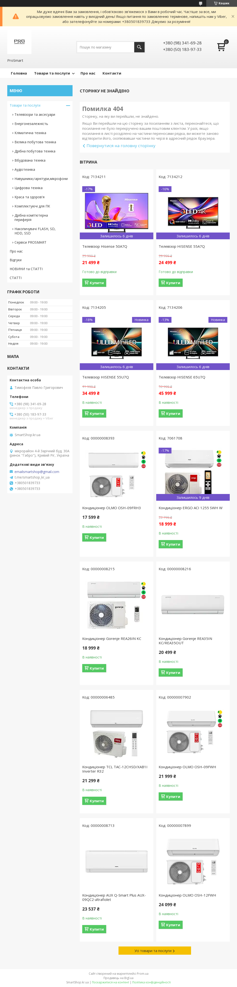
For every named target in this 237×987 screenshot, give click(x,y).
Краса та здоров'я (29, 197)
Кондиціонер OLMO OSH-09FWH (187, 767)
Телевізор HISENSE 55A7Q (182, 246)
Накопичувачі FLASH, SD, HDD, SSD (35, 230)
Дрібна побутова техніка (35, 151)
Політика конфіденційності (151, 982)
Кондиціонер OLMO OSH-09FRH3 (111, 508)
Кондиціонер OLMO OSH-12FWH (187, 895)
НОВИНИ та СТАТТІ (26, 269)
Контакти (112, 73)
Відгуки (16, 260)
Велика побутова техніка (35, 142)
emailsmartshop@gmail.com (37, 472)
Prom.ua (142, 974)
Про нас (88, 73)
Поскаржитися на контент (110, 982)
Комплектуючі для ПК (32, 206)
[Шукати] (139, 47)
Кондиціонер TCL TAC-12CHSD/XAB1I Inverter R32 (115, 769)
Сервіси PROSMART (30, 242)
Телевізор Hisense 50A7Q (104, 246)
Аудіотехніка (25, 169)
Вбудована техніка (30, 160)
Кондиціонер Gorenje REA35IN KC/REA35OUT (185, 640)
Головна (19, 73)
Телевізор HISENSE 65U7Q (182, 377)
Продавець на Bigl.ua (118, 978)
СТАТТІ (16, 277)
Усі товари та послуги (152, 950)
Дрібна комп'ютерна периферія (31, 217)
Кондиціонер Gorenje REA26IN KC (111, 638)
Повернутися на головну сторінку (121, 145)
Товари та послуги (52, 73)
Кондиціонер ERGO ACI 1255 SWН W (190, 508)
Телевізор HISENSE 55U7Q (105, 377)
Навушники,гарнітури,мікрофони (41, 178)
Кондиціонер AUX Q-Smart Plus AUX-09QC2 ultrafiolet (114, 897)
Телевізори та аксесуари (35, 114)
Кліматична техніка (30, 132)
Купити (97, 282)
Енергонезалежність (31, 123)
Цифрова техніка (29, 187)
